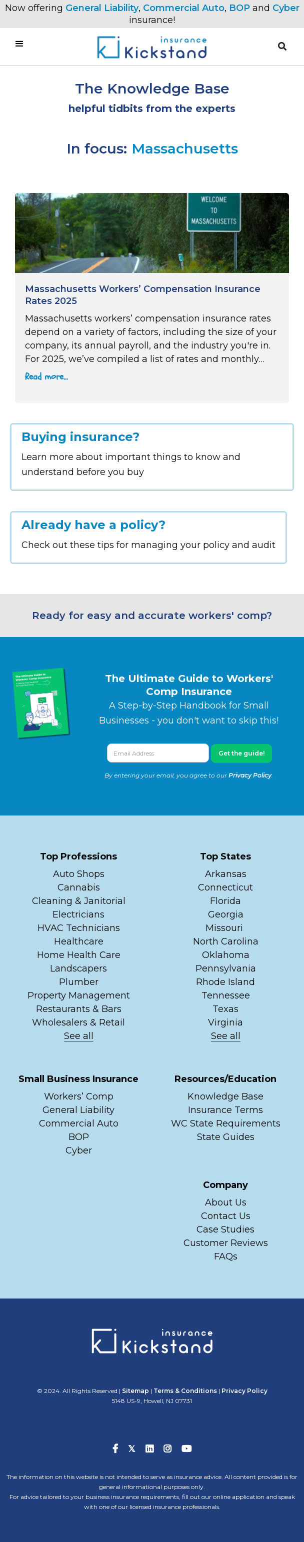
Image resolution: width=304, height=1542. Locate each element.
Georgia (226, 914)
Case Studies (225, 1229)
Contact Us (225, 1216)
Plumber (78, 982)
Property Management (79, 995)
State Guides (225, 1137)
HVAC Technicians (79, 928)
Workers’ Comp (79, 1096)
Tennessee (226, 995)
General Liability (102, 8)
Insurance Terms (225, 1110)
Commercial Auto (183, 8)
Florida (225, 901)
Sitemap (135, 1390)
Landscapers (78, 968)
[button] (282, 46)
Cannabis (79, 887)
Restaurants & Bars (79, 1009)
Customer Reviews (226, 1243)
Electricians (78, 914)
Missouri (226, 928)
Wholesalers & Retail (78, 1022)
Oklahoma (226, 955)
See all (79, 1036)
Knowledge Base (226, 1096)
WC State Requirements (225, 1123)
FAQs (226, 1256)
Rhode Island (225, 982)
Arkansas (225, 874)
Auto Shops (78, 874)
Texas (225, 1009)
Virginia (225, 1022)
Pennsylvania (226, 968)
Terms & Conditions (185, 1390)
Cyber (286, 8)
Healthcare (79, 941)
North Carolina (225, 941)
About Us (225, 1202)
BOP (239, 8)
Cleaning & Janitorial (79, 901)
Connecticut (225, 887)
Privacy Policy (250, 775)
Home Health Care (78, 955)
